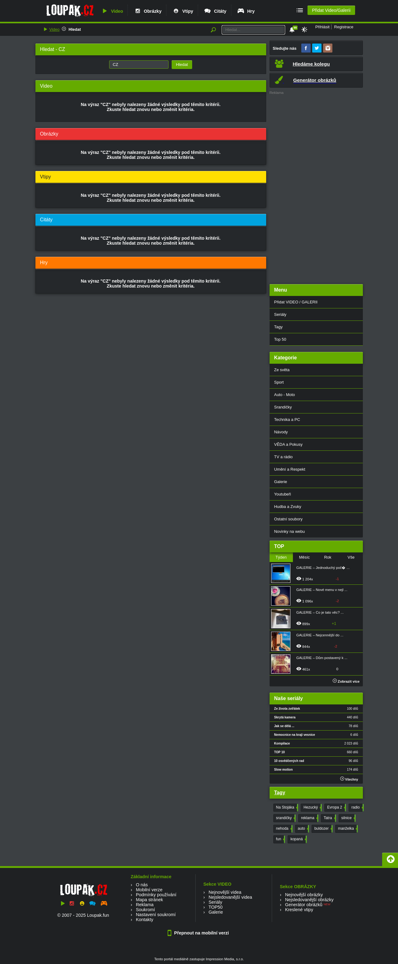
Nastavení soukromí (156, 914)
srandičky (285, 818)
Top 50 (280, 339)
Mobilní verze (149, 889)
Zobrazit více (346, 681)
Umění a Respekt (289, 469)
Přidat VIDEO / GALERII (296, 302)
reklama (309, 818)
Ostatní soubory (288, 519)
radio (357, 807)
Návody (281, 432)
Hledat (74, 29)
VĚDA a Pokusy (288, 444)
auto (303, 829)
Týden (281, 557)
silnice (347, 818)
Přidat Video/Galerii (331, 10)
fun (280, 839)
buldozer (322, 829)
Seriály (280, 314)
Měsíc (304, 557)
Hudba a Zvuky (287, 506)
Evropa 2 (336, 807)
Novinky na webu (289, 531)
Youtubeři (282, 494)
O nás (142, 884)
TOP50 (215, 907)
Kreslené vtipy (299, 909)
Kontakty (144, 919)
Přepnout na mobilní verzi (199, 932)
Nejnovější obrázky (304, 894)
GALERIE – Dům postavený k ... (322, 658)
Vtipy (182, 11)
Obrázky (148, 11)
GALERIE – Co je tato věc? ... (320, 612)
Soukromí (145, 909)
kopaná (297, 839)
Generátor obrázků (303, 904)
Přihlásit (322, 27)
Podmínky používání (156, 894)
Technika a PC (287, 419)
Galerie (280, 481)
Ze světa (282, 369)
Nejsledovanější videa (230, 897)
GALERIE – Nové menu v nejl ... (322, 590)
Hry (246, 11)
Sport (279, 382)
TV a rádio (283, 456)
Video (112, 11)
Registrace (344, 27)
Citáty (215, 11)
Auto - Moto (284, 394)
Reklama (145, 904)
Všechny (349, 779)
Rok (327, 557)
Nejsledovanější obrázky (309, 899)
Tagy (278, 327)
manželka (347, 829)
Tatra (329, 818)
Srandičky (283, 407)
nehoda (283, 829)
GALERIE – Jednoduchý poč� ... (322, 568)
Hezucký (312, 807)
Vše (351, 557)
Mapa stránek (149, 899)
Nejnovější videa (225, 892)
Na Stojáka (286, 807)
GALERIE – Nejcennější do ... (320, 635)
